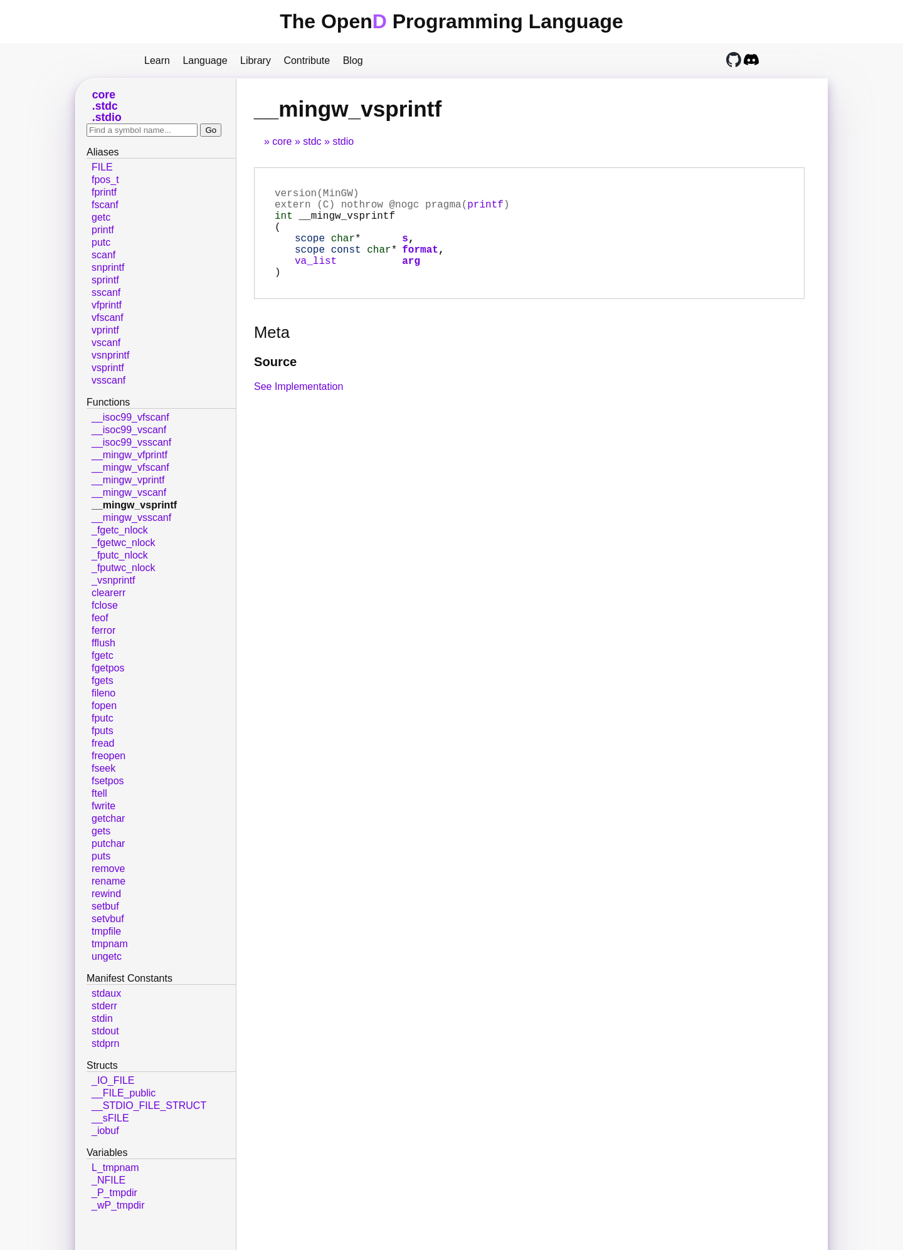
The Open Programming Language (451, 21)
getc (101, 217)
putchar (108, 843)
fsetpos (108, 780)
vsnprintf (110, 355)
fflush (103, 643)
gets (101, 831)
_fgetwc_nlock (123, 542)
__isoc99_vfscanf (130, 417)
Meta (272, 352)
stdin (102, 1018)
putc (101, 242)
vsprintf (108, 367)
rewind (106, 893)
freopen (108, 755)
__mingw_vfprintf (129, 454)
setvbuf (108, 918)
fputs (103, 730)
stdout (105, 1031)
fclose (105, 605)
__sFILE (110, 1118)
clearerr (108, 592)
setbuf (105, 906)
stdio (343, 141)
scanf (103, 254)
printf (485, 209)
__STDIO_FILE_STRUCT (149, 1105)
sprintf (105, 280)
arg (411, 278)
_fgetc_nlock (120, 530)
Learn (157, 60)
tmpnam (110, 943)
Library (255, 60)
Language (204, 60)
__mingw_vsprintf (134, 505)
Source (275, 382)
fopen (104, 705)
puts (101, 856)
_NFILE (108, 1180)
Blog (353, 60)
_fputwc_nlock (123, 567)
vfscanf (108, 317)
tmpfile (106, 931)
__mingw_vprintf (128, 480)
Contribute (306, 60)
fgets (103, 680)
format (420, 264)
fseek (103, 768)
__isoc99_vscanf (129, 429)
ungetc (107, 956)
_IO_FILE (113, 1080)
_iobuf (105, 1130)
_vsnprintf (113, 580)
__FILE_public (124, 1093)
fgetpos (108, 668)
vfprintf (107, 305)
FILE (102, 167)
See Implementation (298, 406)
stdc (312, 141)
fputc (103, 718)
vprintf (105, 330)
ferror (103, 630)
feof (100, 617)
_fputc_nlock (120, 555)
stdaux (106, 993)
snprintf (108, 267)
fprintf (104, 192)
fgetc (103, 655)
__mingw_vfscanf (130, 467)
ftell (99, 793)
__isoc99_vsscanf (131, 442)
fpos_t (105, 179)
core (282, 141)
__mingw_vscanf (129, 492)
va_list (316, 278)
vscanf (106, 342)
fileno (103, 693)
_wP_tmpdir (118, 1205)
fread (103, 743)
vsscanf (108, 380)
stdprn (105, 1043)
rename (108, 881)
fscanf (105, 204)
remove (108, 868)
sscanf (106, 292)
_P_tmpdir (114, 1192)
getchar (108, 818)
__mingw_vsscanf (131, 517)
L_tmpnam (115, 1167)
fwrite (103, 806)
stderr (104, 1006)
